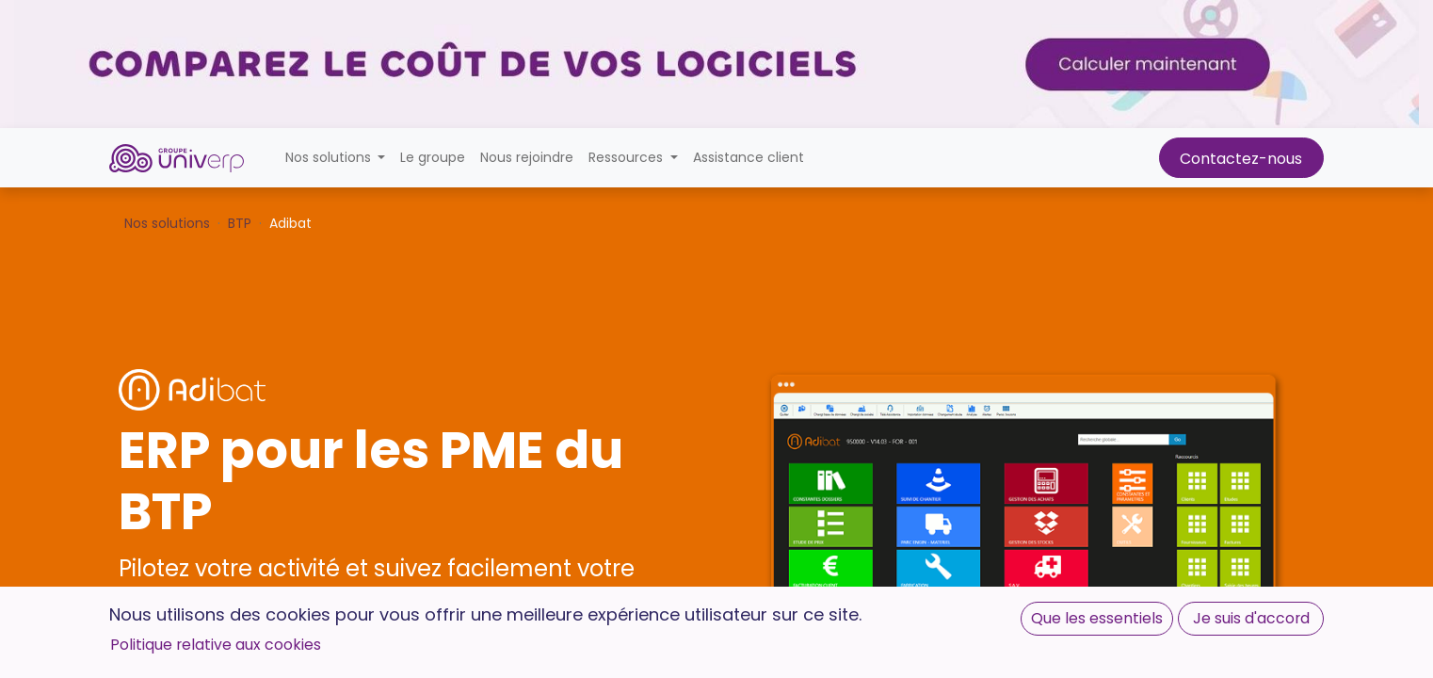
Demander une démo (221, 656)
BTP (239, 223)
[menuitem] (433, 157)
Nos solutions (167, 223)
